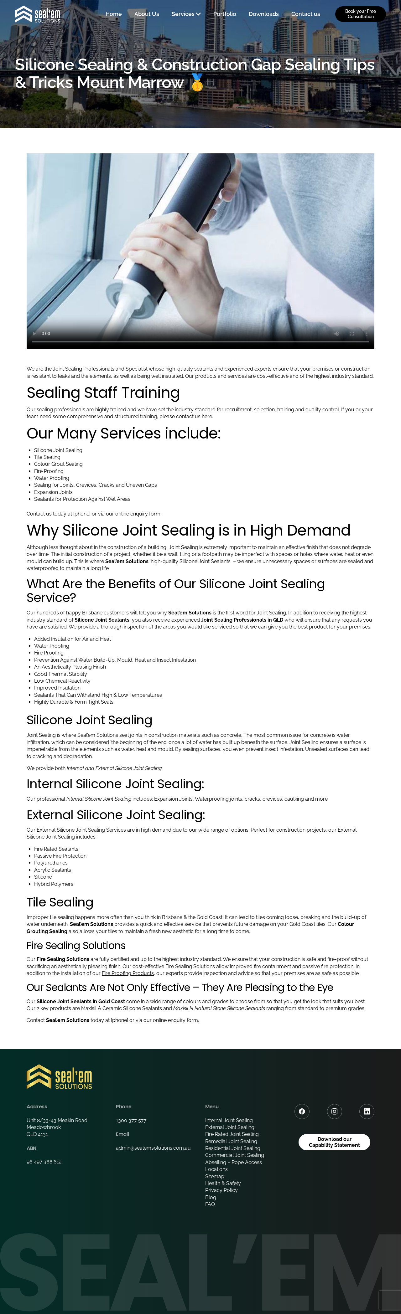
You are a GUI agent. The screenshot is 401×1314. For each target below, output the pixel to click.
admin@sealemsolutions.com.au (153, 1148)
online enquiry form (175, 1020)
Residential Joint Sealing (232, 1148)
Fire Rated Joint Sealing (232, 1134)
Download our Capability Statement (334, 1142)
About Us (146, 14)
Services (183, 14)
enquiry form (145, 514)
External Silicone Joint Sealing (128, 768)
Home (114, 14)
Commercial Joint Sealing (234, 1155)
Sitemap (214, 1176)
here (207, 416)
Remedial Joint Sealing (231, 1141)
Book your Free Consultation (360, 14)
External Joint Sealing (229, 1127)
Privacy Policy (221, 1190)
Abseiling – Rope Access (233, 1162)
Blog (210, 1197)
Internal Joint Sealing (229, 1120)
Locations (216, 1169)
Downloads (264, 14)
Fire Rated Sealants (56, 849)
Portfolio (224, 14)
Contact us (305, 14)
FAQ (210, 1204)
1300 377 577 (131, 1120)
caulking (294, 799)
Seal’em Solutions (97, 735)
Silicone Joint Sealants (206, 561)
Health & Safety (223, 1183)
